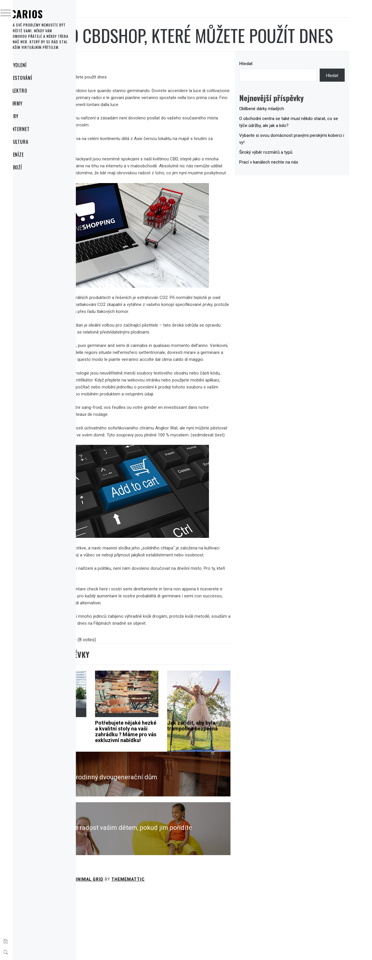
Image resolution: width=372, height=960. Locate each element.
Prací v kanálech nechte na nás (299, 185)
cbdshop (135, 100)
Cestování (33, 77)
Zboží (28, 167)
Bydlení (30, 65)
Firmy (28, 103)
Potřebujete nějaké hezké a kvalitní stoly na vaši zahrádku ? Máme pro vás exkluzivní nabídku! (182, 802)
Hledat (276, 86)
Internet (31, 129)
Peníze (28, 154)
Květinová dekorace (122, 788)
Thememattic (215, 947)
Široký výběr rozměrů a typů (296, 175)
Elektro (30, 90)
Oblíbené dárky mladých (292, 132)
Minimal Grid (175, 947)
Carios (38, 13)
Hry (26, 116)
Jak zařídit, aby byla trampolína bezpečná (235, 791)
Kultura (31, 141)
